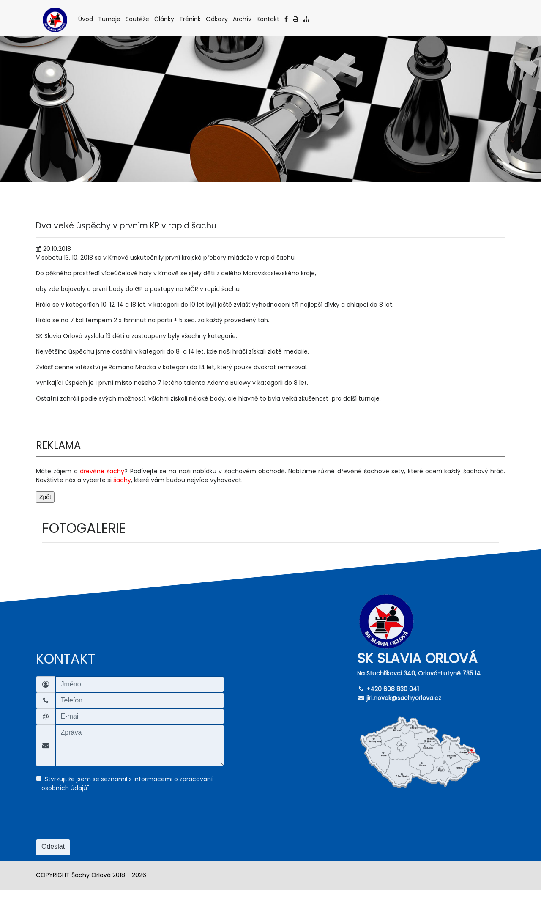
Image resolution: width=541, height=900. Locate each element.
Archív (243, 18)
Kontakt (269, 18)
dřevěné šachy (102, 471)
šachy (122, 480)
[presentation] (100, 820)
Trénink (190, 18)
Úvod (86, 18)
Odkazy (217, 18)
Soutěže (138, 18)
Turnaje (110, 18)
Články (164, 18)
